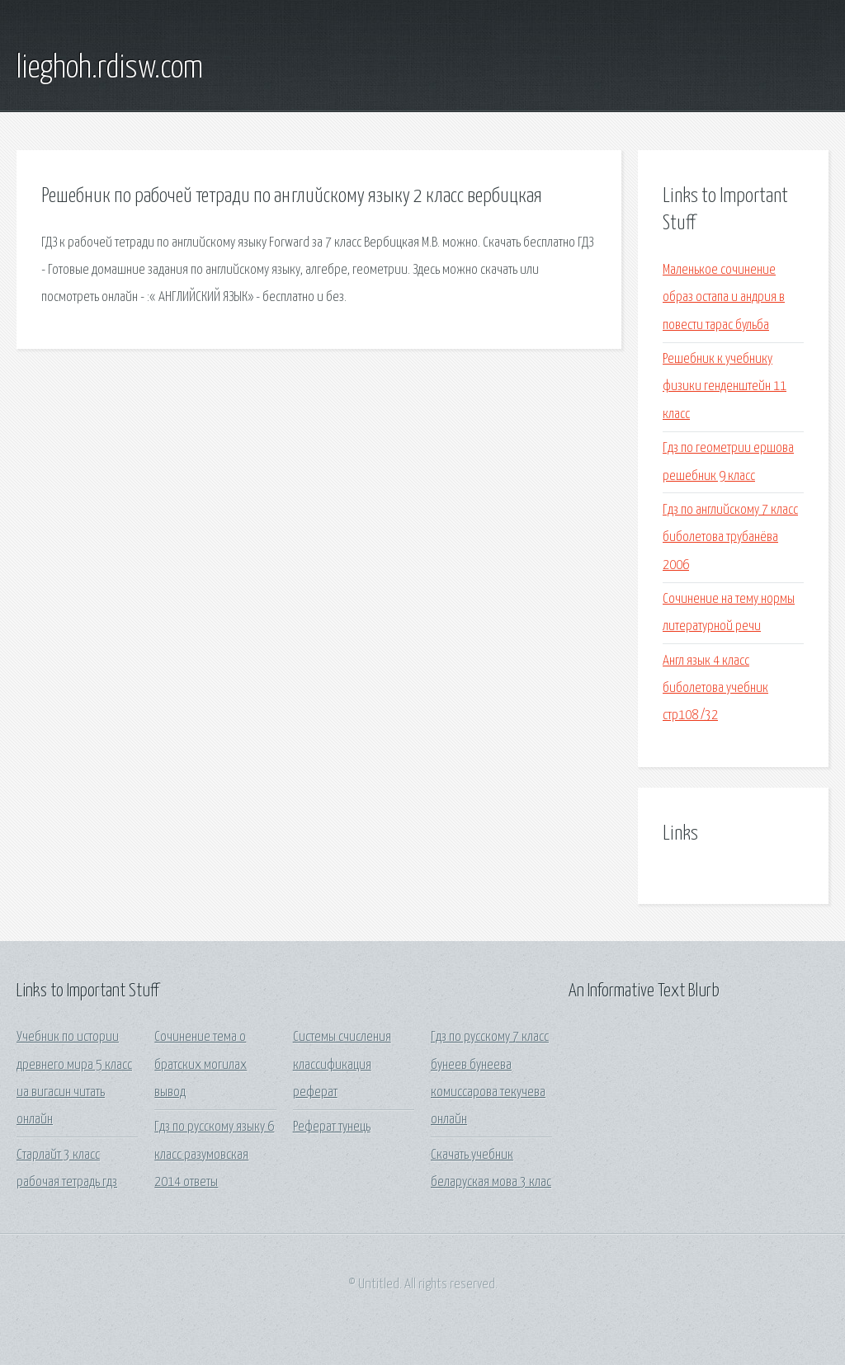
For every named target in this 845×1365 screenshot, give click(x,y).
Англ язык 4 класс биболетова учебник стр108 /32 (715, 688)
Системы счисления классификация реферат (342, 1064)
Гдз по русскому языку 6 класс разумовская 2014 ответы (214, 1154)
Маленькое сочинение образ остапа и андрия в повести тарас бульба (724, 297)
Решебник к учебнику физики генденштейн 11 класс (724, 386)
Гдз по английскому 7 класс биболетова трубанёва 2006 (730, 537)
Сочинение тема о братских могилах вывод (200, 1064)
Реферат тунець (332, 1127)
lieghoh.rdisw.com (110, 68)
